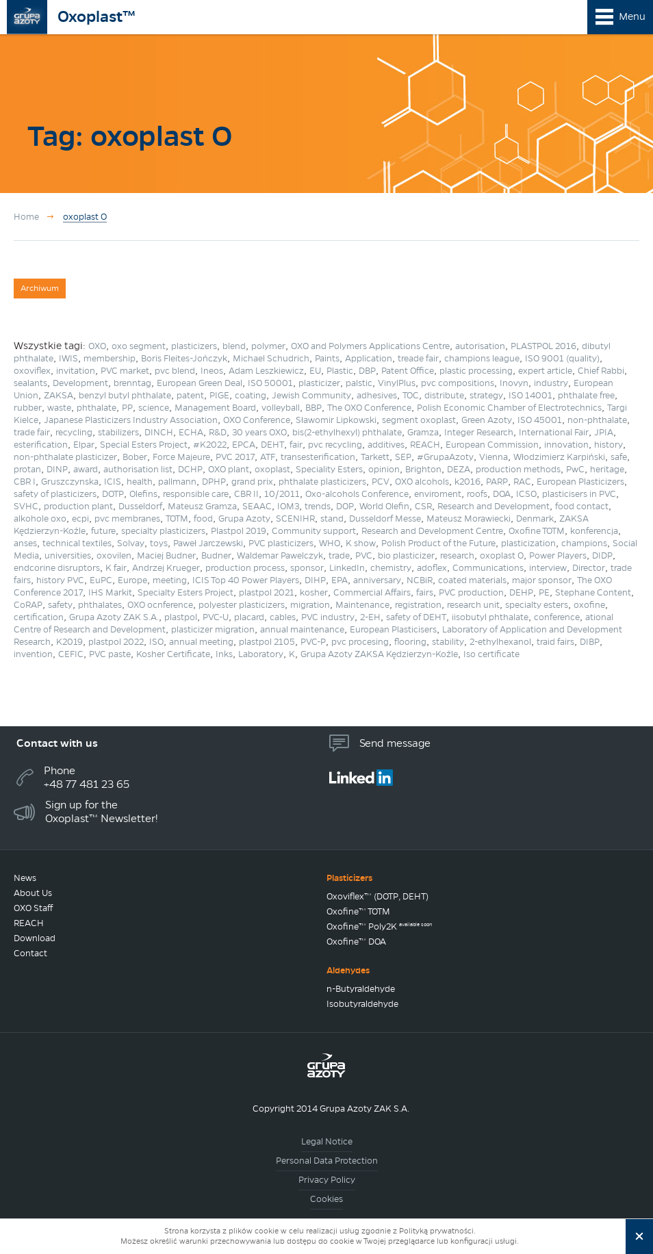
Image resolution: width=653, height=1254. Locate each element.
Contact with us (57, 743)
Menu (632, 16)
